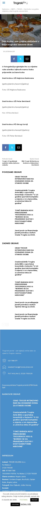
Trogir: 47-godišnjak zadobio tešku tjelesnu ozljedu (10, 163)
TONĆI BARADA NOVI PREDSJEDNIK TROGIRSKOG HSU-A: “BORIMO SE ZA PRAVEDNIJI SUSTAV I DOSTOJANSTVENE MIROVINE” (24, 216)
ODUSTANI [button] (15, 504)
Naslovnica (5, 9)
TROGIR (19, 9)
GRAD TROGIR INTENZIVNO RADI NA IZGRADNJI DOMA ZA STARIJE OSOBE (24, 180)
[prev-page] (3, 324)
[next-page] (7, 324)
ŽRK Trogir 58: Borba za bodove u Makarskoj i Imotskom (30, 163)
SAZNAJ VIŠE (26, 504)
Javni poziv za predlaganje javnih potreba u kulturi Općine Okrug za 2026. (26, 304)
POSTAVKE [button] (24, 500)
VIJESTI (13, 9)
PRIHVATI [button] (34, 500)
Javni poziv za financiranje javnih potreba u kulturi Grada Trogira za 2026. (26, 232)
